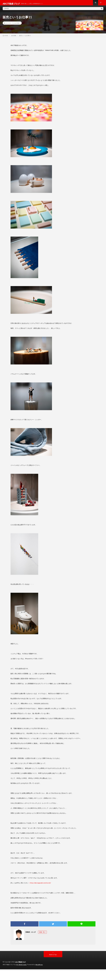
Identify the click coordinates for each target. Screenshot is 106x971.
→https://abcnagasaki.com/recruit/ (39, 885)
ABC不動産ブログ (20, 964)
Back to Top (53, 956)
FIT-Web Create (21, 966)
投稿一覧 (42, 934)
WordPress (40, 966)
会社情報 (16, 25)
